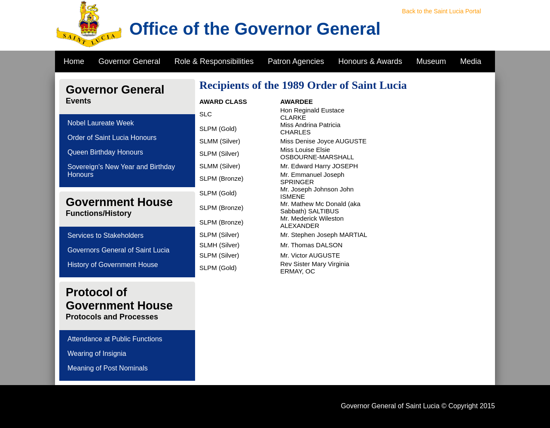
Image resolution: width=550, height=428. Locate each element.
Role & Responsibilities (214, 61)
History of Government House (112, 264)
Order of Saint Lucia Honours (111, 137)
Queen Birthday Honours (105, 152)
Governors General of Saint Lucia (118, 250)
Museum (431, 61)
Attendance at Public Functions (114, 339)
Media (470, 61)
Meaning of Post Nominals (107, 368)
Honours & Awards (370, 61)
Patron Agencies (296, 61)
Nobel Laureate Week (100, 123)
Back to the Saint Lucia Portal (441, 11)
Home (74, 61)
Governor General (129, 61)
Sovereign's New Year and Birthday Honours (121, 170)
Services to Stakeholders (105, 235)
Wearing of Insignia (96, 353)
